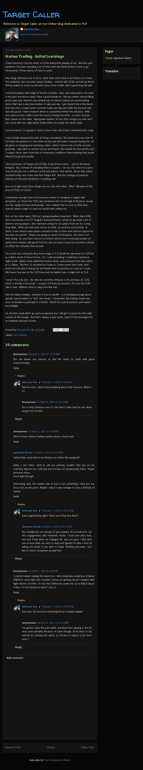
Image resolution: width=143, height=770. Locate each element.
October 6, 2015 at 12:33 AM (52, 402)
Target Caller (31, 14)
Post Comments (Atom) (57, 760)
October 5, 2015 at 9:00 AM (57, 382)
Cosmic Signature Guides (118, 58)
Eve (15, 335)
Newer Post (13, 747)
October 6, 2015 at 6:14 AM (57, 527)
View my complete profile (34, 34)
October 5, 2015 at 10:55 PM (57, 606)
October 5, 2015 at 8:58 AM (43, 431)
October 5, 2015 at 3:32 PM (48, 452)
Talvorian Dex (31, 29)
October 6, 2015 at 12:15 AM (52, 623)
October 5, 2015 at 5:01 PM (43, 571)
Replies (21, 376)
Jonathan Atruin (22, 452)
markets (22, 335)
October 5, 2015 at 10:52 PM (57, 511)
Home (51, 747)
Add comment (15, 658)
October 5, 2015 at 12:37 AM (44, 354)
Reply (16, 368)
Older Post (87, 747)
